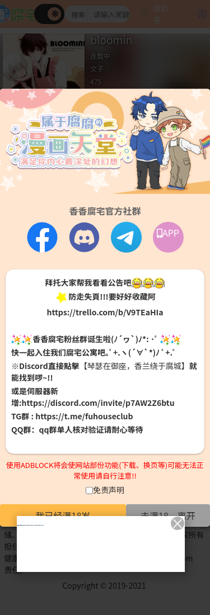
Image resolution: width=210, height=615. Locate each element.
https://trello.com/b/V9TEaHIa (104, 311)
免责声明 (108, 489)
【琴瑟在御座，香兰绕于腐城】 (134, 365)
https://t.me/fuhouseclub (84, 416)
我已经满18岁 (63, 515)
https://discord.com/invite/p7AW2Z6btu (98, 402)
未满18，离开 (168, 515)
